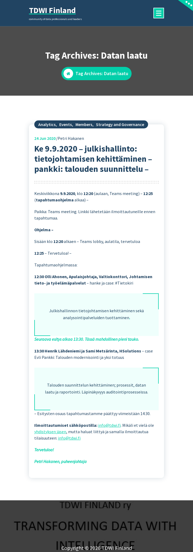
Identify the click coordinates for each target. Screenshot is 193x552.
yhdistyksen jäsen (50, 453)
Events (65, 146)
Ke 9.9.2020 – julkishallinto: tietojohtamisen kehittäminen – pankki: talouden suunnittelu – (93, 180)
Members (83, 146)
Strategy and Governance (120, 146)
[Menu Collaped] (158, 13)
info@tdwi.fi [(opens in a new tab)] (109, 446)
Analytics (47, 146)
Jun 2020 (45, 160)
